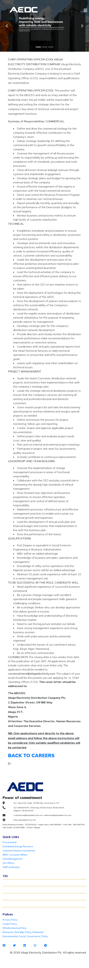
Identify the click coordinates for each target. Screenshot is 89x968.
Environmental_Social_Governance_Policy (25, 936)
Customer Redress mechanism (19, 850)
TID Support (10, 903)
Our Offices (8, 863)
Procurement (9, 842)
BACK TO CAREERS (31, 755)
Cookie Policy (10, 923)
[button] (6, 26)
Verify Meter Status (14, 889)
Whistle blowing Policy (15, 928)
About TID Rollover (14, 882)
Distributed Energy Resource (18, 846)
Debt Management (13, 858)
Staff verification (11, 867)
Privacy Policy (10, 919)
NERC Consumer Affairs (15, 854)
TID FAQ (8, 896)
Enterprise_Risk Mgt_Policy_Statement (23, 932)
